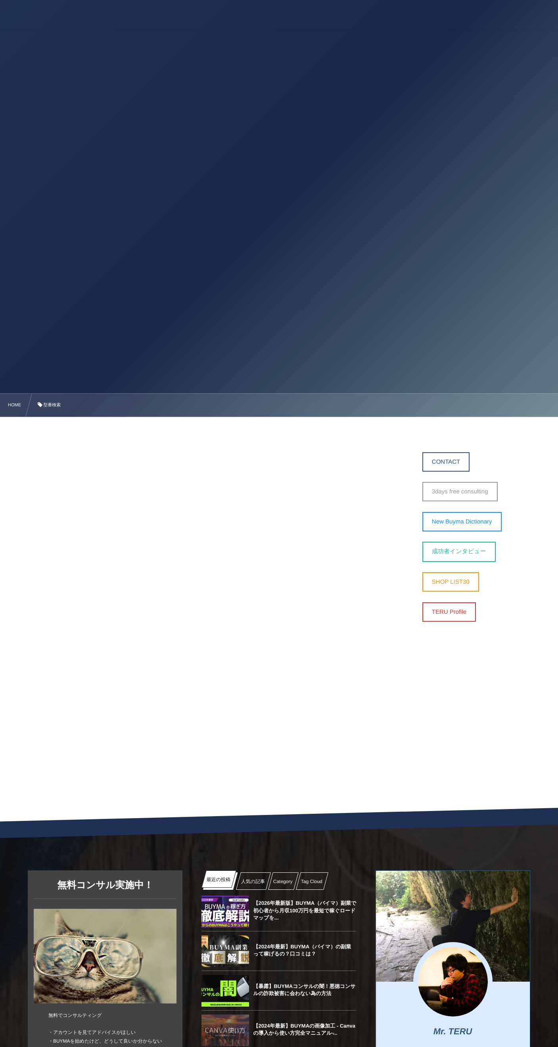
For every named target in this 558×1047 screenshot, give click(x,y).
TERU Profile (449, 612)
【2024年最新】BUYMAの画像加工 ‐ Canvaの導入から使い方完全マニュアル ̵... (304, 1029)
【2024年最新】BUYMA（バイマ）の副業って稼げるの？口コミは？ (302, 950)
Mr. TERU (452, 1031)
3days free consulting (460, 491)
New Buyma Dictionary (462, 521)
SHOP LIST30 (451, 582)
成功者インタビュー (459, 551)
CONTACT (446, 462)
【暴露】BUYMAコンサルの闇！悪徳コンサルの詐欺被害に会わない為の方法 (304, 989)
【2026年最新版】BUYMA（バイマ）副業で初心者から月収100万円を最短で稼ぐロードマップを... (304, 910)
